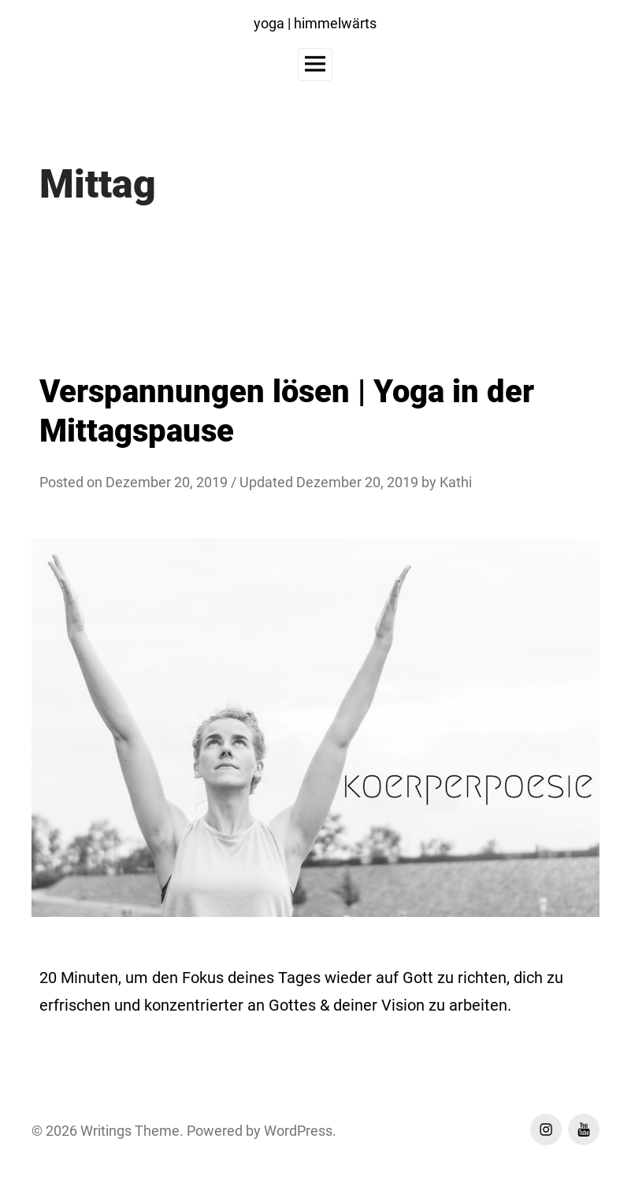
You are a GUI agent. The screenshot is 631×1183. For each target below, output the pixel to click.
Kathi (456, 482)
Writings (106, 1130)
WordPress (298, 1130)
